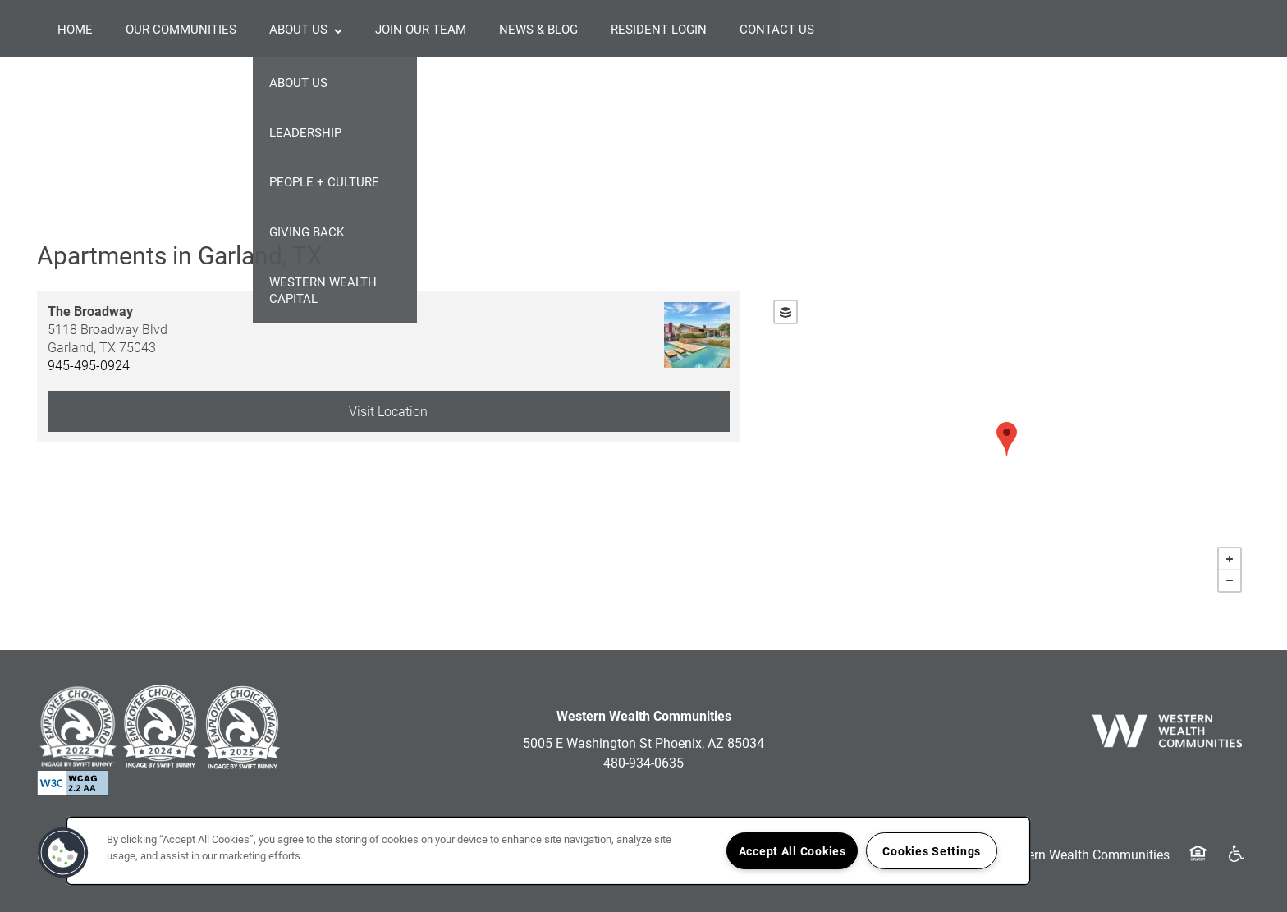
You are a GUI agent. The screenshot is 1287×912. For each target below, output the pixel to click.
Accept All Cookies (792, 851)
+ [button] (1229, 559)
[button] (63, 853)
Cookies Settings (931, 851)
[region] (548, 851)
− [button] (1229, 580)
